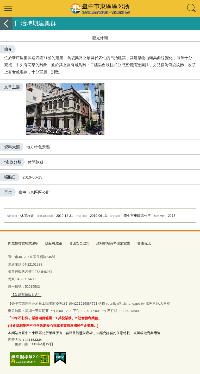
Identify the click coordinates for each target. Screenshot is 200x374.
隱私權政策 (53, 243)
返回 (6, 23)
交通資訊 (144, 243)
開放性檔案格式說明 (23, 243)
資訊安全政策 (79, 243)
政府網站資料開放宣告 (113, 243)
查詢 (191, 8)
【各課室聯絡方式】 (26, 295)
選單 (8, 8)
